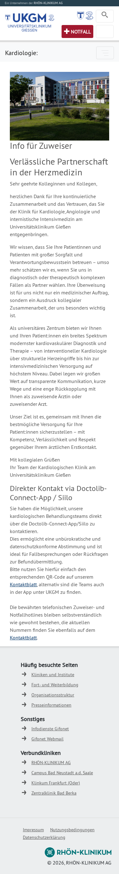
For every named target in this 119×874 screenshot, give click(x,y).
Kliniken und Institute (52, 674)
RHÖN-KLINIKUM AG (51, 762)
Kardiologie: (21, 53)
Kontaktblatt (23, 584)
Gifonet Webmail (47, 739)
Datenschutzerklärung (44, 837)
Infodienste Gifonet (50, 729)
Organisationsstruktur (52, 695)
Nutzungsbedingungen (72, 830)
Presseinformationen (51, 705)
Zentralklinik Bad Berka (53, 793)
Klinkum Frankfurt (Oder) (55, 783)
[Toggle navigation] (105, 16)
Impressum (33, 830)
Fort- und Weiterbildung (54, 685)
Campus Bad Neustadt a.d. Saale (62, 773)
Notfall (81, 31)
